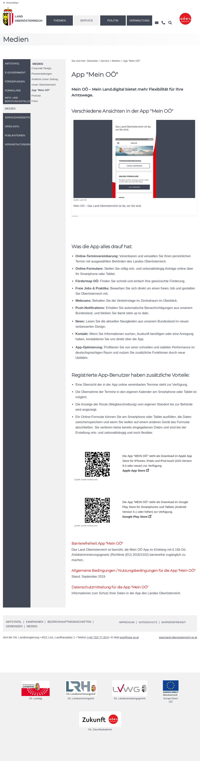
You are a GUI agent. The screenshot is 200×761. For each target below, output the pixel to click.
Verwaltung (139, 20)
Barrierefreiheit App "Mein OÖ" (98, 562)
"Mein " (40, 90)
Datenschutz (150, 641)
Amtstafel (14, 641)
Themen (59, 20)
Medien (37, 63)
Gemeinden (14, 646)
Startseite (92, 60)
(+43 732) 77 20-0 (98, 657)
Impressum (127, 641)
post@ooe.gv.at (129, 657)
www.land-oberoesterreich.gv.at (178, 657)
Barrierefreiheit (177, 641)
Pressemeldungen (41, 73)
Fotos (34, 101)
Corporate (41, 68)
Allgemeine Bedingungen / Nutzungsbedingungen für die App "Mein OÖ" (132, 587)
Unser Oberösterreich (43, 84)
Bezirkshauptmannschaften (69, 641)
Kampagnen (34, 641)
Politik (113, 20)
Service (86, 20)
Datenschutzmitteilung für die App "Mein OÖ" (112, 606)
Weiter (188, 161)
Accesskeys (11, 2)
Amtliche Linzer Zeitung (44, 79)
